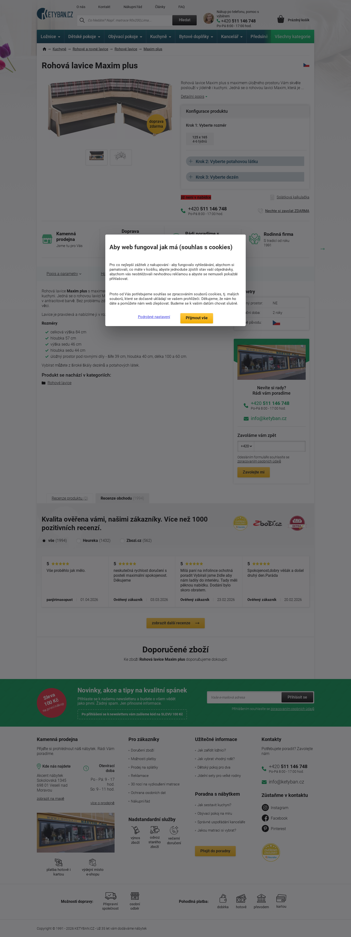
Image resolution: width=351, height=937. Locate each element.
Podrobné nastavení (154, 317)
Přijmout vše (197, 318)
